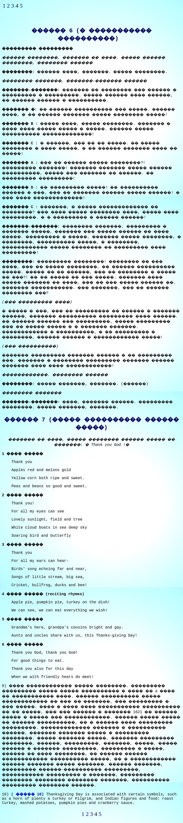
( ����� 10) (27, 794)
